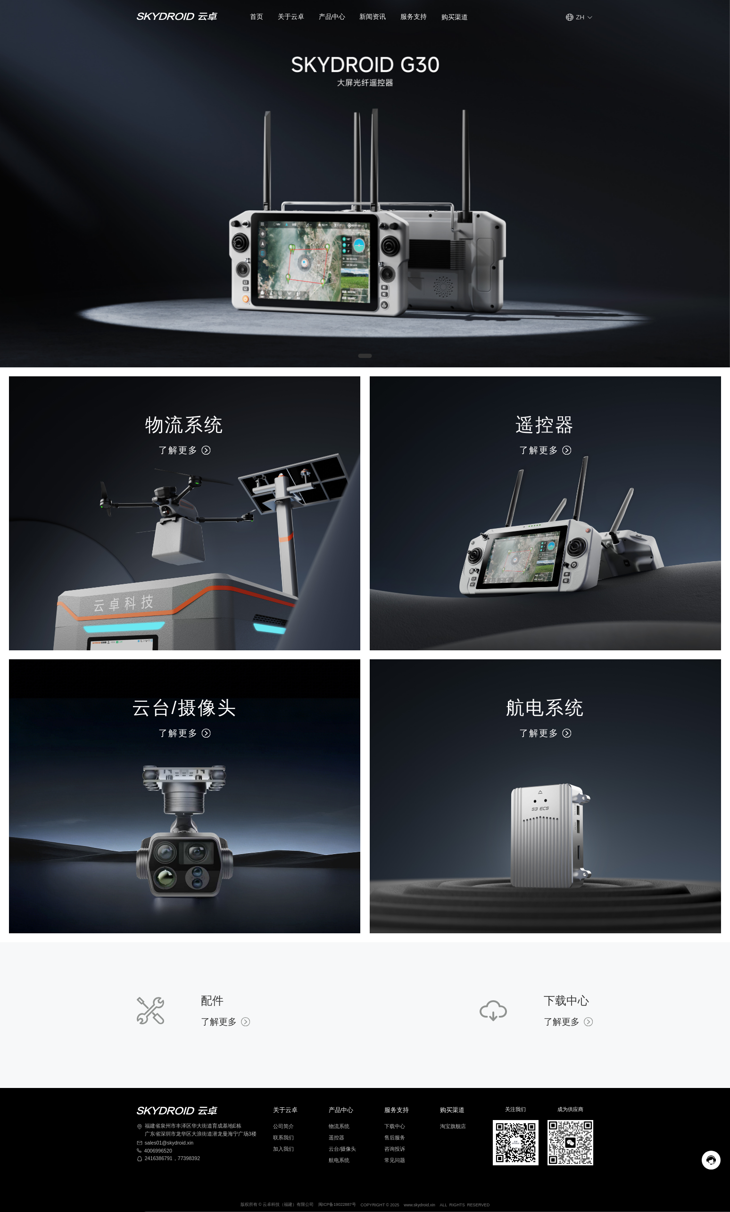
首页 (256, 16)
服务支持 (413, 16)
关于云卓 (291, 16)
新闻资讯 (372, 16)
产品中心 (332, 16)
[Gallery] (365, 183)
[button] (291, 17)
